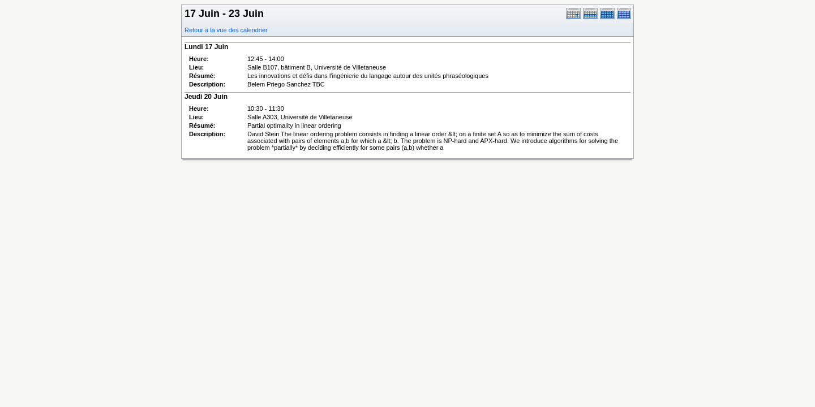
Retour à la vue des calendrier (226, 30)
